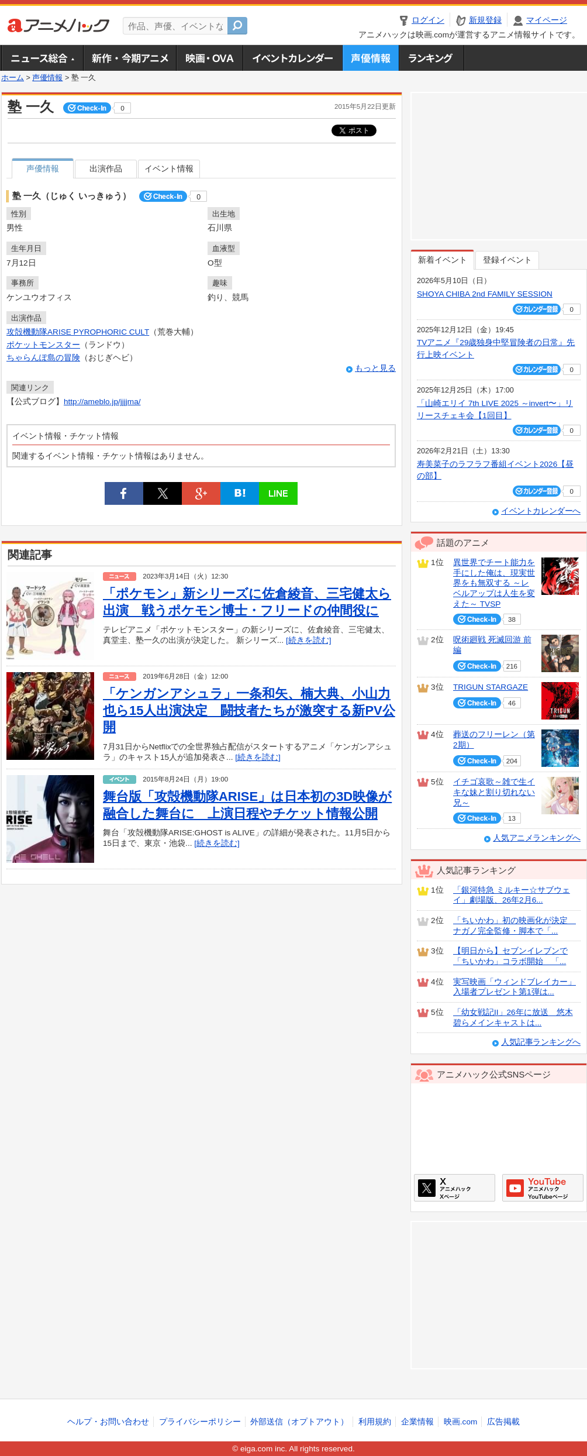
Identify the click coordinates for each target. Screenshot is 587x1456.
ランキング (432, 58)
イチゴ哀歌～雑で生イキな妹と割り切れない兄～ (494, 792)
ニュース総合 (42, 58)
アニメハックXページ (454, 1188)
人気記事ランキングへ (541, 1042)
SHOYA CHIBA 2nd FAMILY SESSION (485, 294)
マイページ (546, 20)
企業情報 (417, 1421)
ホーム (12, 78)
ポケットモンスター (43, 344)
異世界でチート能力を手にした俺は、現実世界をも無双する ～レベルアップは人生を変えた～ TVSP (494, 583)
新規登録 (485, 20)
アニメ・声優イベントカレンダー (293, 58)
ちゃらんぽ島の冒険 (43, 357)
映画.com (460, 1421)
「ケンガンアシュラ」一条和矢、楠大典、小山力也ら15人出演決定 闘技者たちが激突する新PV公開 (249, 710)
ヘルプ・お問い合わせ (108, 1421)
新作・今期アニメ (129, 58)
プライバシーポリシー (200, 1421)
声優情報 (371, 58)
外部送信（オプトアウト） (299, 1421)
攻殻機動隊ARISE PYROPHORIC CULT (77, 332)
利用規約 (374, 1421)
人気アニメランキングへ (537, 838)
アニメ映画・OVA (209, 58)
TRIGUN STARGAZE (490, 687)
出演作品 (105, 168)
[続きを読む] (309, 640)
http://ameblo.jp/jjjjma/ (102, 401)
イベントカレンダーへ (541, 511)
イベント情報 (169, 168)
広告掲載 (503, 1421)
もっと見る (375, 368)
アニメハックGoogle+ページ (542, 1188)
